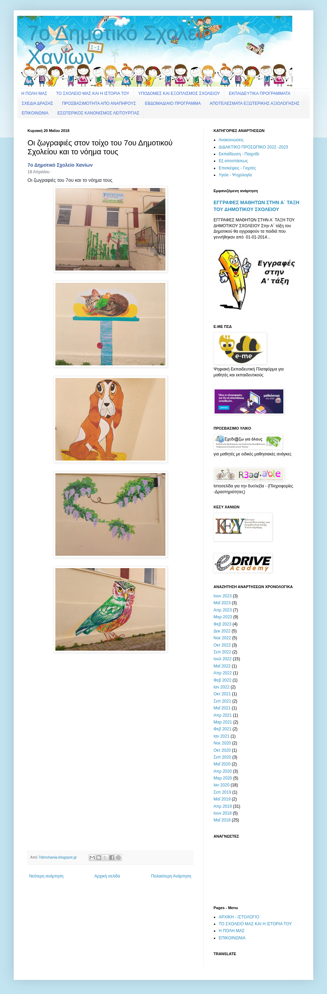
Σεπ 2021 (222, 701)
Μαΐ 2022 (222, 666)
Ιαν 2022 (221, 687)
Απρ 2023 (223, 610)
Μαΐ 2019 (222, 799)
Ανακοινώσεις (231, 139)
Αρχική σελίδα (107, 876)
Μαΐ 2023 (222, 602)
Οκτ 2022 (222, 645)
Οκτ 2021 (222, 694)
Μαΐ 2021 (222, 708)
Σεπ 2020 (222, 757)
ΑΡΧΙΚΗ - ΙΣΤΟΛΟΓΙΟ (239, 917)
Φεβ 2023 (222, 624)
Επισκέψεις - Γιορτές (237, 168)
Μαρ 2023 (223, 617)
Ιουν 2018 (223, 813)
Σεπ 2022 (222, 652)
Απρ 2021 (223, 715)
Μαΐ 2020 (222, 764)
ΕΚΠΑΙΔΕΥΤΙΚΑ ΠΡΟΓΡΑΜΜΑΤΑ (260, 93)
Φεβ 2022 (222, 680)
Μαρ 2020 (223, 778)
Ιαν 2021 (221, 736)
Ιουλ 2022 (223, 658)
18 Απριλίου (39, 171)
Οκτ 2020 (222, 750)
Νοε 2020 (222, 743)
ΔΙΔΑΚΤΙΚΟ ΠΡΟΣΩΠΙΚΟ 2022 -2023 (253, 147)
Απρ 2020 (223, 771)
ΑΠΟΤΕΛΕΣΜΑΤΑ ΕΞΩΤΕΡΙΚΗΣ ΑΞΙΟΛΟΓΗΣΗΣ (254, 103)
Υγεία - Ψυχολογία (235, 175)
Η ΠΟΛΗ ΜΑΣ (34, 93)
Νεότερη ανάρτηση (46, 876)
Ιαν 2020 (221, 785)
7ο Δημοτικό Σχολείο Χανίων (60, 165)
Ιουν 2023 (223, 596)
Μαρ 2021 (223, 722)
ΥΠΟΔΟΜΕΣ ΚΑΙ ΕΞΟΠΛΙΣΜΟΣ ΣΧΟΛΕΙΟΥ (179, 93)
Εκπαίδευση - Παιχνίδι (239, 154)
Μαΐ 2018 (222, 820)
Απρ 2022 (223, 673)
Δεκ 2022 (222, 631)
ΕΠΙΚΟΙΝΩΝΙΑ (35, 113)
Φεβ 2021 (222, 729)
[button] (55, 172)
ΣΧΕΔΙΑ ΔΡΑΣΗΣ (37, 103)
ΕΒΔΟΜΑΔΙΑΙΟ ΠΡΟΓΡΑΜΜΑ (172, 103)
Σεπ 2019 (222, 792)
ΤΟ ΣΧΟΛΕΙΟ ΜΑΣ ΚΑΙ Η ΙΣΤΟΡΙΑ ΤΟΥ (92, 93)
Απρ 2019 (223, 806)
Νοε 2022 (222, 638)
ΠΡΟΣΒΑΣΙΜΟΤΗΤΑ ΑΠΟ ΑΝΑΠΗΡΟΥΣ (99, 103)
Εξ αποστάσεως (233, 160)
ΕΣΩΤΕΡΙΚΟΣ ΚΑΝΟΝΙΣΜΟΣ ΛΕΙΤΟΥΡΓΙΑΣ (98, 113)
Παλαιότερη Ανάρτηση (171, 876)
